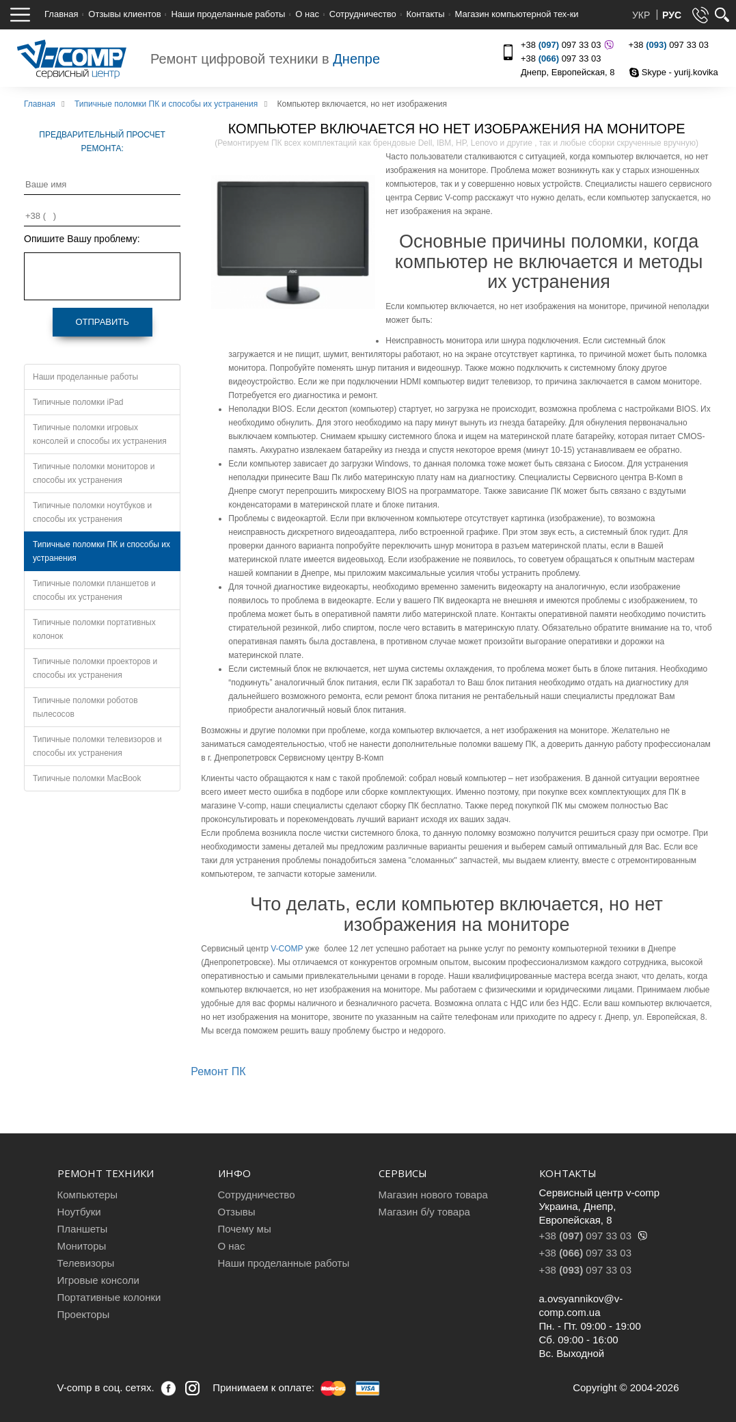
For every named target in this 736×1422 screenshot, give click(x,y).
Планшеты (82, 1229)
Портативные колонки (109, 1297)
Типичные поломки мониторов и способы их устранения (94, 473)
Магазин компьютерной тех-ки (516, 14)
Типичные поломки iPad (78, 402)
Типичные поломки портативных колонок (94, 629)
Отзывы (237, 1211)
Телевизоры (86, 1263)
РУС (671, 15)
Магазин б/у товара (424, 1211)
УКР (642, 15)
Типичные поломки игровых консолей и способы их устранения (100, 434)
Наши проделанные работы (228, 14)
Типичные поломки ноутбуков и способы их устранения (92, 512)
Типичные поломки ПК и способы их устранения (101, 551)
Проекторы (83, 1314)
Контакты (426, 14)
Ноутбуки (79, 1211)
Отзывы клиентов (124, 14)
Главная (61, 14)
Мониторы (82, 1246)
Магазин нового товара (433, 1194)
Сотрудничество (362, 14)
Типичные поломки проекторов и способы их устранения (95, 668)
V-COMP (287, 948)
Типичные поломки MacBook (87, 778)
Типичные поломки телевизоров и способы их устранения (97, 746)
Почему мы (244, 1229)
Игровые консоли (98, 1280)
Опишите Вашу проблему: (82, 238)
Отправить (101, 322)
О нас (307, 14)
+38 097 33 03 (565, 45)
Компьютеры (87, 1194)
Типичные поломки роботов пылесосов (85, 707)
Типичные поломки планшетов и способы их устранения (94, 590)
